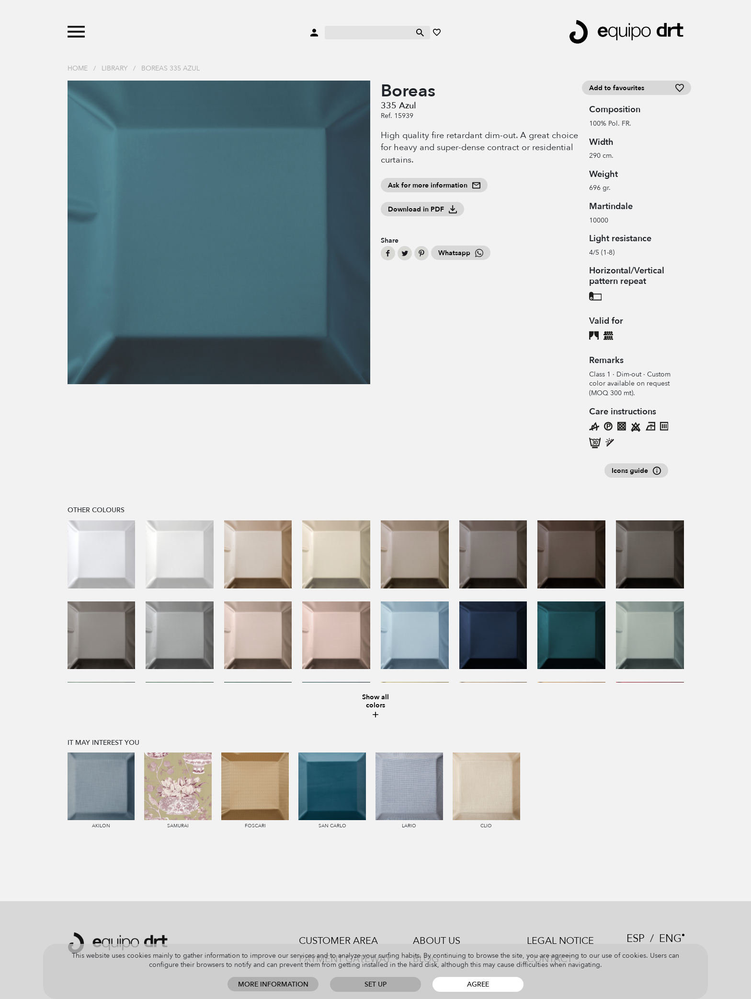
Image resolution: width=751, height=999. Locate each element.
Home (78, 68)
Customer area (338, 940)
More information (273, 984)
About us (436, 940)
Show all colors (375, 706)
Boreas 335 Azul (170, 68)
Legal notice (560, 940)
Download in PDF (422, 209)
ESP (635, 938)
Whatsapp (460, 253)
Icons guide (636, 470)
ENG (670, 938)
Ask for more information (434, 185)
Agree (478, 984)
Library (114, 68)
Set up (375, 984)
